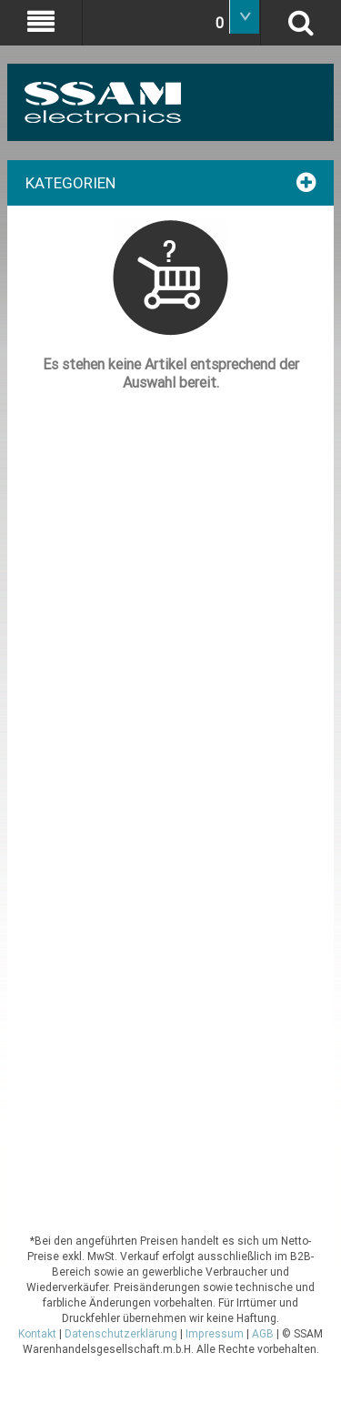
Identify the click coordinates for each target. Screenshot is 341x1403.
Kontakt (37, 1333)
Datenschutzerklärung (121, 1333)
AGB (263, 1333)
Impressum (215, 1333)
